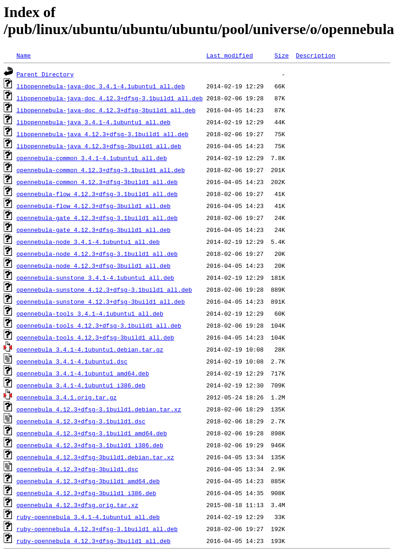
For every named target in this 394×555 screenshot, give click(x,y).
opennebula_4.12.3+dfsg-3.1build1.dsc (81, 421)
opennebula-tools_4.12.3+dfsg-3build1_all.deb (95, 337)
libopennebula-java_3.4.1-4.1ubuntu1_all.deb (93, 122)
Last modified (229, 55)
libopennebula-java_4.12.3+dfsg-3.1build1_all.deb (102, 134)
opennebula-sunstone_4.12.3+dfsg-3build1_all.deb (101, 301)
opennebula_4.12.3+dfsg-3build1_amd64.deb (88, 481)
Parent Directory (45, 74)
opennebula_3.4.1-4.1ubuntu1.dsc (72, 361)
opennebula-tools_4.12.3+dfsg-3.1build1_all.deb (99, 325)
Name (24, 55)
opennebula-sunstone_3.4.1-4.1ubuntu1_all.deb (95, 277)
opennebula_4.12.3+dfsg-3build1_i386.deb (86, 493)
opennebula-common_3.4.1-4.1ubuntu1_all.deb (92, 158)
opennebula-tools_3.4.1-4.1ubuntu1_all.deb (90, 313)
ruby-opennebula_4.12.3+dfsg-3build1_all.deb (93, 541)
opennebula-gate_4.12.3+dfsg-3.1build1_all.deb (97, 218)
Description (315, 55)
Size (281, 55)
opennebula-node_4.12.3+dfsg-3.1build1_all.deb (97, 253)
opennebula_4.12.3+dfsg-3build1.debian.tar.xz (95, 457)
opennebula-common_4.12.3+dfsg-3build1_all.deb (97, 182)
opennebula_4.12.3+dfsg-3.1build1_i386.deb (90, 445)
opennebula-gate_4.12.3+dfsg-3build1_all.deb (93, 229)
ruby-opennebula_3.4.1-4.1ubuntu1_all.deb (88, 517)
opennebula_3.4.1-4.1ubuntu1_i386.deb (81, 385)
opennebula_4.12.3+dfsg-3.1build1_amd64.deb (92, 433)
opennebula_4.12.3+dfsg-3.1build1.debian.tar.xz (99, 409)
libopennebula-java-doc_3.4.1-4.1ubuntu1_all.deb (101, 86)
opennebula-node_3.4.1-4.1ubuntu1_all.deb (88, 241)
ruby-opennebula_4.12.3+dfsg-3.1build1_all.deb (97, 529)
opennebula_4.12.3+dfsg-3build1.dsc (77, 469)
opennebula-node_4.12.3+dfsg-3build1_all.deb (93, 265)
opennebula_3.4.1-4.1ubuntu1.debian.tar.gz (90, 349)
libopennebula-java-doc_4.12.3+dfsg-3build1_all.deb (106, 110)
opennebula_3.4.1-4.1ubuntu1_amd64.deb (83, 373)
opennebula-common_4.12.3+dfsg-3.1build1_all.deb (101, 170)
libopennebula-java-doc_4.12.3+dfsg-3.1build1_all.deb (110, 98)
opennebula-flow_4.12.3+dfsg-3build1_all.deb (93, 206)
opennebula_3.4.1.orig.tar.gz (67, 397)
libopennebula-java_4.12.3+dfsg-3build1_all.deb (99, 146)
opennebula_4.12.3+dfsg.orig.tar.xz (77, 505)
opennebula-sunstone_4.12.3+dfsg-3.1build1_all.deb (104, 289)
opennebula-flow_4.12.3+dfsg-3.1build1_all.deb (97, 194)
